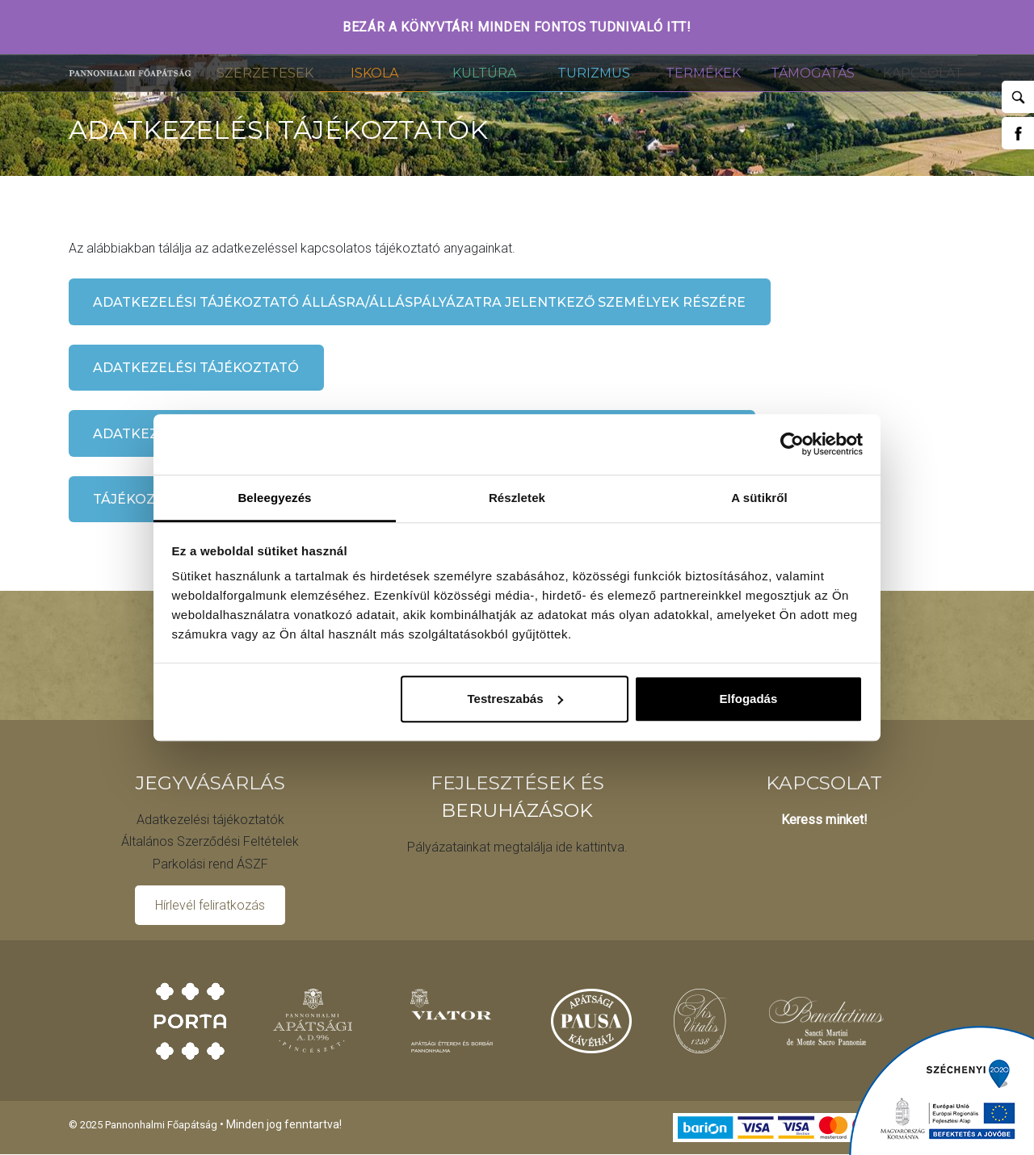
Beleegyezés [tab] (274, 497)
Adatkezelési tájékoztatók (210, 819)
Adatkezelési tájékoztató (196, 367)
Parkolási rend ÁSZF (210, 864)
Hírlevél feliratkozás (210, 905)
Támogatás (813, 73)
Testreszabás (515, 698)
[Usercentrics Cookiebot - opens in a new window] (792, 444)
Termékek (703, 73)
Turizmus (593, 73)
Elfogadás (749, 698)
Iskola (374, 73)
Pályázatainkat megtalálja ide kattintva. (517, 847)
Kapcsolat (923, 73)
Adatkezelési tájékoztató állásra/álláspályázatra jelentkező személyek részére (419, 302)
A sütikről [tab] (759, 497)
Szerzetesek (264, 73)
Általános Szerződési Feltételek (210, 841)
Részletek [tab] (517, 497)
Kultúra (484, 73)
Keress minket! (824, 819)
